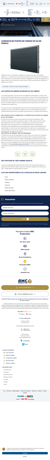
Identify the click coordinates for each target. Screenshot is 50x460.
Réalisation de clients (32, 3)
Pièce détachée (28, 19)
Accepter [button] (35, 455)
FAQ (4, 391)
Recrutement (6, 372)
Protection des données (26, 391)
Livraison (45, 391)
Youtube (18, 3)
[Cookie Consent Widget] (25, 455)
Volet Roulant (3, 19)
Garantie (25, 392)
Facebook (11, 3)
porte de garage (9, 355)
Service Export (41, 3)
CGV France (8, 391)
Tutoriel (48, 3)
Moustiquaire (21, 19)
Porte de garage (12, 19)
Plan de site (34, 391)
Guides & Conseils (36, 19)
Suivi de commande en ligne (25, 294)
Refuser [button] (44, 455)
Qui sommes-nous (23, 4)
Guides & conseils (9, 363)
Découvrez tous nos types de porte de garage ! (15, 86)
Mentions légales (15, 391)
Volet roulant (9, 353)
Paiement (40, 391)
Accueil (2, 23)
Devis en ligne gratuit (45, 19)
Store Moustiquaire (10, 358)
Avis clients (37, 3)
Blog (45, 3)
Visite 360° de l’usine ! (8, 374)
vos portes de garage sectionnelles (19, 144)
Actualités (6, 381)
